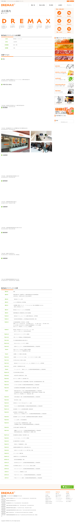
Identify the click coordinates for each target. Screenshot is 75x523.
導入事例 (67, 493)
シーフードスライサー (59, 501)
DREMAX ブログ (48, 499)
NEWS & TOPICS (48, 498)
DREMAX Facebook (48, 501)
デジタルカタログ (69, 499)
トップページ (47, 493)
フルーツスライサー (59, 498)
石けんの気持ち (68, 501)
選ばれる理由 (47, 496)
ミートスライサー (59, 499)
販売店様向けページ (69, 498)
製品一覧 (57, 493)
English (72, 1)
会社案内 (46, 495)
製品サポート (68, 496)
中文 (68, 1)
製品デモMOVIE (58, 495)
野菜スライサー (58, 496)
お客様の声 (68, 495)
